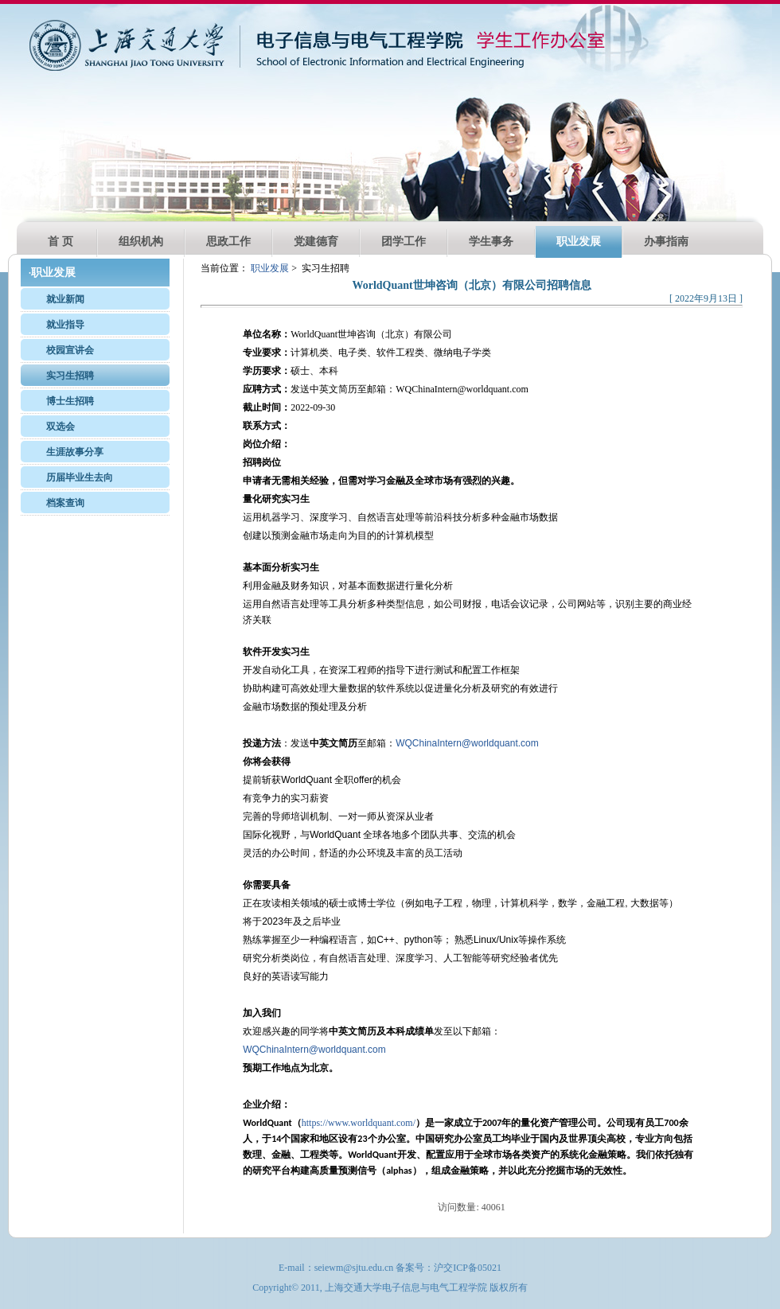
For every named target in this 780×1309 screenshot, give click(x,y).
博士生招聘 (70, 401)
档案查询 (65, 502)
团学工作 (403, 241)
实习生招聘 (70, 375)
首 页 (60, 241)
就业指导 (65, 324)
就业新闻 (65, 299)
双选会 (60, 426)
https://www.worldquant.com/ (358, 1122)
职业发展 (578, 241)
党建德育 (316, 241)
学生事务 (491, 241)
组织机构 (141, 241)
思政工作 (228, 241)
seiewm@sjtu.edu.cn (354, 1267)
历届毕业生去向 (79, 477)
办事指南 (666, 241)
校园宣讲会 (70, 350)
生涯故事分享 (74, 452)
